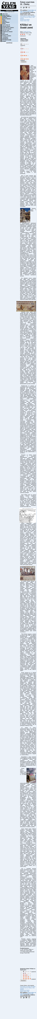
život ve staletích (6, 18)
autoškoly (9, 42)
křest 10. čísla (5, 30)
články (3, 20)
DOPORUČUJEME (6, 39)
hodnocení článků (6, 29)
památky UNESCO (6, 16)
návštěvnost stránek (7, 31)
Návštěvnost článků (24, 19)
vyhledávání (5, 38)
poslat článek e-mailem (8, 27)
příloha (4, 23)
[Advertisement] (28, 961)
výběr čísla (5, 13)
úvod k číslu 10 (6, 24)
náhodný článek (6, 26)
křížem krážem (5, 22)
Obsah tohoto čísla (24, 20)
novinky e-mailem (6, 35)
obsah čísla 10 (5, 15)
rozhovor (4, 21)
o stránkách (5, 37)
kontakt (4, 41)
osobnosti (4, 17)
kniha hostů (5, 34)
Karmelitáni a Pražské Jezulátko (28, 16)
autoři (3, 33)
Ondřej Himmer (27, 31)
